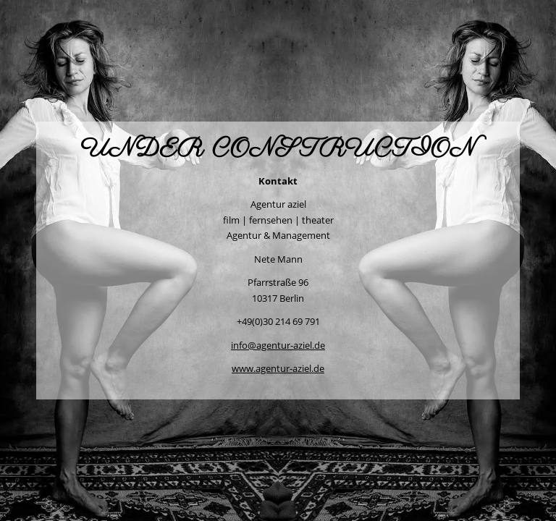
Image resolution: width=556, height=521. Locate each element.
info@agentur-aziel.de (278, 345)
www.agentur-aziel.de (278, 368)
